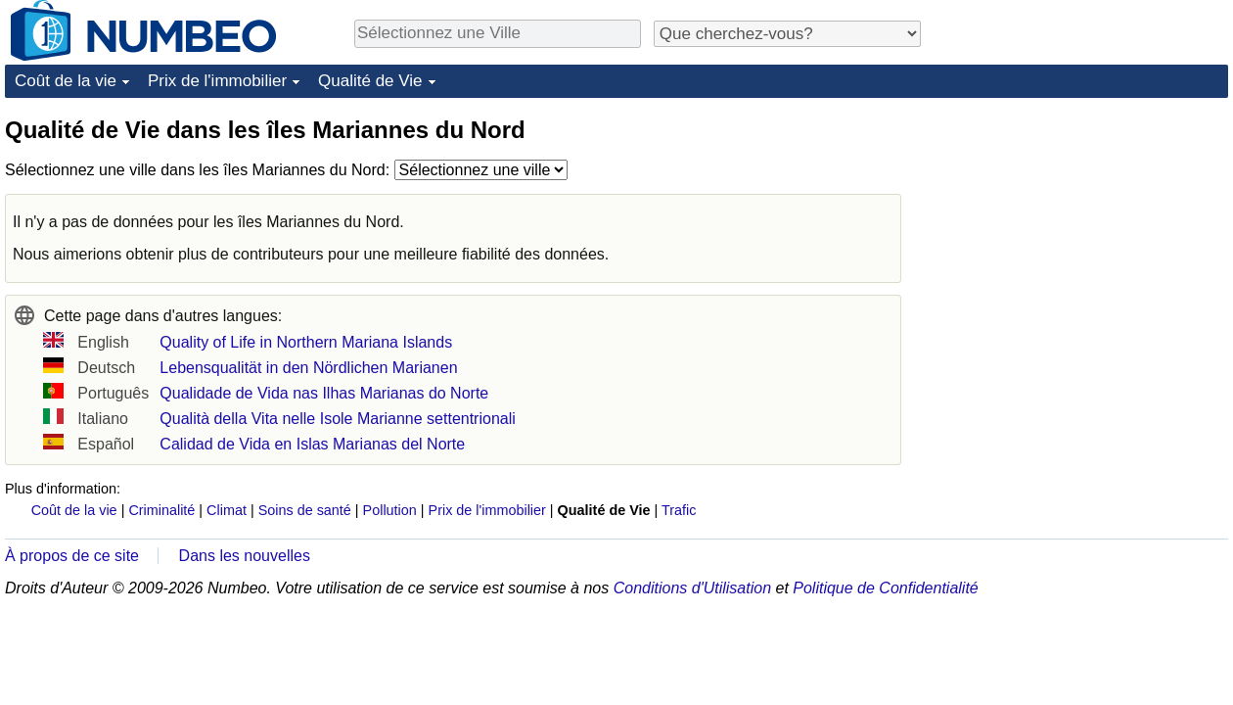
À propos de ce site (72, 555)
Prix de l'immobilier (217, 80)
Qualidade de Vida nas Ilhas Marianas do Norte (324, 393)
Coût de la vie (65, 80)
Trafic (679, 510)
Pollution (390, 510)
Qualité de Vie (370, 80)
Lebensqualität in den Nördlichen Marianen (308, 367)
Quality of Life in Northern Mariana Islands (306, 342)
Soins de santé (304, 510)
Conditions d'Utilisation (692, 588)
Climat (226, 510)
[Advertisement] (1081, 237)
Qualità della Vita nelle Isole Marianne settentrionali (337, 418)
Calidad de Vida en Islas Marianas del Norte (312, 444)
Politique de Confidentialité (885, 588)
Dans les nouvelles (244, 555)
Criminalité (161, 510)
